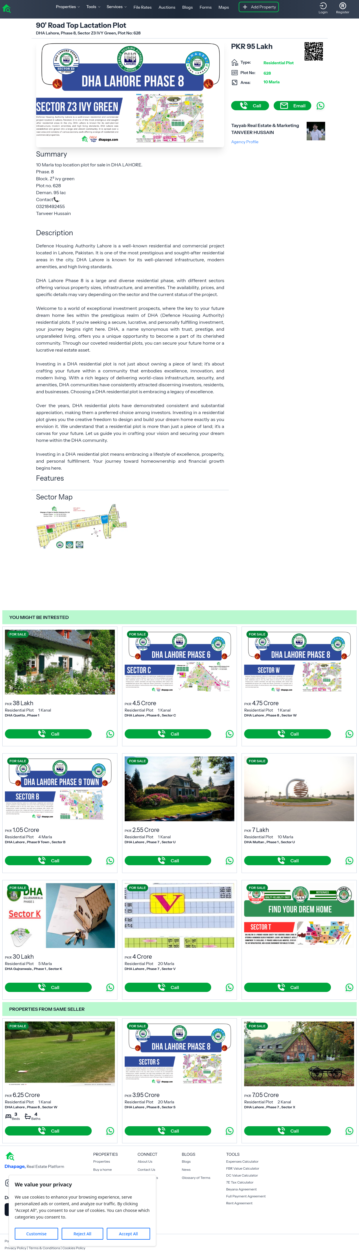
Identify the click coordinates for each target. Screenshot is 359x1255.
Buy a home (102, 1169)
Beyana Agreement (241, 1189)
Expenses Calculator (242, 1161)
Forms (205, 7)
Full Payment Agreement (246, 1196)
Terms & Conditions (44, 1248)
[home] (6, 8)
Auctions (167, 7)
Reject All (82, 1233)
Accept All (128, 1233)
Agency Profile (244, 141)
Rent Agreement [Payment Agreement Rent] (239, 1203)
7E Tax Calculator (240, 1182)
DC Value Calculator (242, 1175)
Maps (224, 7)
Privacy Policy (15, 1248)
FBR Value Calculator (242, 1168)
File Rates (143, 7)
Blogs (187, 7)
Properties (101, 1161)
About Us (144, 1161)
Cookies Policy (73, 1248)
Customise (36, 1233)
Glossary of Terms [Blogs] (196, 1177)
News (186, 1169)
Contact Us (146, 1169)
